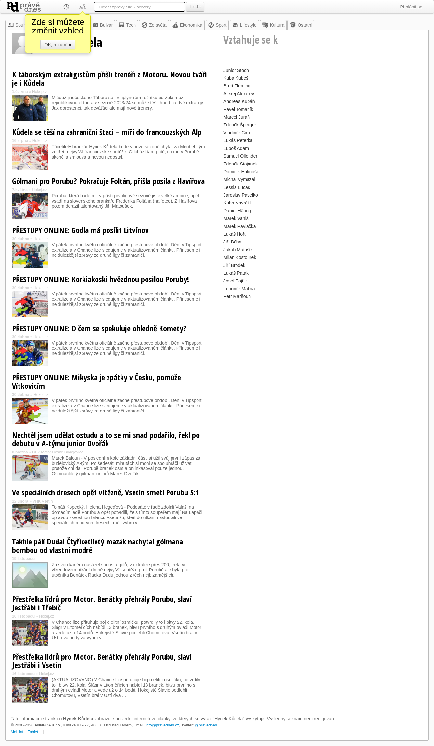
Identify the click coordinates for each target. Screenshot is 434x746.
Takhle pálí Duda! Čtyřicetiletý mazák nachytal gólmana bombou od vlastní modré (97, 545)
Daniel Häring (237, 210)
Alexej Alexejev (238, 93)
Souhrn (18, 25)
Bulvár (102, 25)
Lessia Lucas (236, 187)
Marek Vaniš (236, 218)
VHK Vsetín (42, 501)
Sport (217, 25)
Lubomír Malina (239, 288)
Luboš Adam (236, 148)
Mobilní (17, 732)
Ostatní (301, 25)
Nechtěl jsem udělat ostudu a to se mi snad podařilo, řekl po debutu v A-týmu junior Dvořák (106, 439)
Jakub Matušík (238, 249)
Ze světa (154, 25)
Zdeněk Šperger (239, 124)
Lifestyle (244, 25)
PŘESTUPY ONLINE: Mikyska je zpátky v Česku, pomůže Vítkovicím (96, 381)
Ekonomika (187, 25)
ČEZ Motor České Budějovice (57, 452)
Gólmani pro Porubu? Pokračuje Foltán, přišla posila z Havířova (108, 181)
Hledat (195, 7)
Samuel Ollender (240, 156)
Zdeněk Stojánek (240, 163)
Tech (127, 25)
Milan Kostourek (239, 257)
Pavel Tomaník (238, 109)
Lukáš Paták (236, 273)
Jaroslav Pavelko (240, 195)
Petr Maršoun (237, 296)
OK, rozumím (58, 44)
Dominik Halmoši (240, 171)
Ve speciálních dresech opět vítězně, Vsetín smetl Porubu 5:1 (105, 492)
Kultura (273, 25)
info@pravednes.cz (162, 725)
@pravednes (206, 725)
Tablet (33, 732)
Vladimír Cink (236, 132)
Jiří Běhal (232, 241)
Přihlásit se (411, 6)
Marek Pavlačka (239, 226)
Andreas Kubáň (239, 101)
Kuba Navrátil (237, 202)
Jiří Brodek (234, 265)
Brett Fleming (236, 85)
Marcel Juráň (236, 117)
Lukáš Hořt (234, 234)
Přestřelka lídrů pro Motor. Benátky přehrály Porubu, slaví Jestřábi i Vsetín (102, 660)
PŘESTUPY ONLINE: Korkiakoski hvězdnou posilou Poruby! (100, 279)
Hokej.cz (39, 91)
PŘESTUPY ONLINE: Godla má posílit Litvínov (80, 230)
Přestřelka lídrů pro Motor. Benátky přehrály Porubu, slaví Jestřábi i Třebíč (102, 603)
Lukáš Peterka (238, 140)
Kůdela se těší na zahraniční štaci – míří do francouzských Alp (106, 131)
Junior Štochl (236, 70)
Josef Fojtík (235, 280)
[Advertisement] (322, 346)
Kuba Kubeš (235, 78)
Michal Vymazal (239, 179)
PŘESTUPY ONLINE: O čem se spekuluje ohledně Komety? (99, 328)
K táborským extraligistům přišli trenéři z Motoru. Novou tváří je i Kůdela (109, 78)
